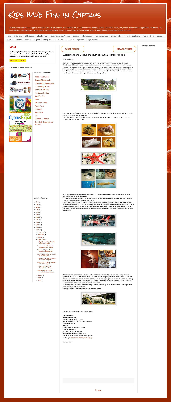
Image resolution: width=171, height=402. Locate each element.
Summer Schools (102, 36)
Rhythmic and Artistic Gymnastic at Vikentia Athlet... (46, 254)
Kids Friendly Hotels (42, 87)
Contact (159, 36)
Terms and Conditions (132, 36)
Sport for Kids (40, 96)
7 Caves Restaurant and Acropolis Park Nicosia (44, 267)
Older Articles (72, 49)
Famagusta (47, 40)
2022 (37, 207)
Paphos (37, 40)
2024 (37, 202)
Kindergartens (87, 36)
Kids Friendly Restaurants (44, 83)
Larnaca (28, 40)
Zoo (36, 115)
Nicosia (9, 40)
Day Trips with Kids (42, 90)
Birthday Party (42, 36)
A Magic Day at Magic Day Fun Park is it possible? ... (46, 242)
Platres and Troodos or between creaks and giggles (46, 263)
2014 (37, 227)
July (39, 277)
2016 (37, 222)
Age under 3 (58, 40)
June (39, 280)
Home (9, 36)
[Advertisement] (45, 161)
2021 (37, 209)
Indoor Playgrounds (42, 77)
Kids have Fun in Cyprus (55, 14)
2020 (37, 212)
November (41, 234)
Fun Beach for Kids (42, 93)
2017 (37, 220)
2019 (37, 214)
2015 (37, 225)
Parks (37, 99)
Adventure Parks (41, 103)
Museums (38, 109)
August (40, 275)
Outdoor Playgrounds (43, 80)
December (41, 232)
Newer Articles (124, 49)
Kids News (18, 36)
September (41, 239)
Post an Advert (148, 36)
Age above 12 (93, 40)
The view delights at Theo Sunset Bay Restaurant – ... (46, 250)
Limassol (19, 40)
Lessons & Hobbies (42, 119)
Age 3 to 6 (70, 40)
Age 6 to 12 (81, 40)
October (40, 237)
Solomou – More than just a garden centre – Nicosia (45, 246)
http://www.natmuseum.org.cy (81, 338)
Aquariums (39, 112)
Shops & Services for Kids (60, 36)
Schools (76, 36)
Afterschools (116, 36)
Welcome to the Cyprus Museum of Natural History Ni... (46, 258)
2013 (37, 230)
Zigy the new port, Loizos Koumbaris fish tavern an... (45, 271)
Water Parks (39, 106)
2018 (37, 217)
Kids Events (29, 36)
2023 (37, 204)
